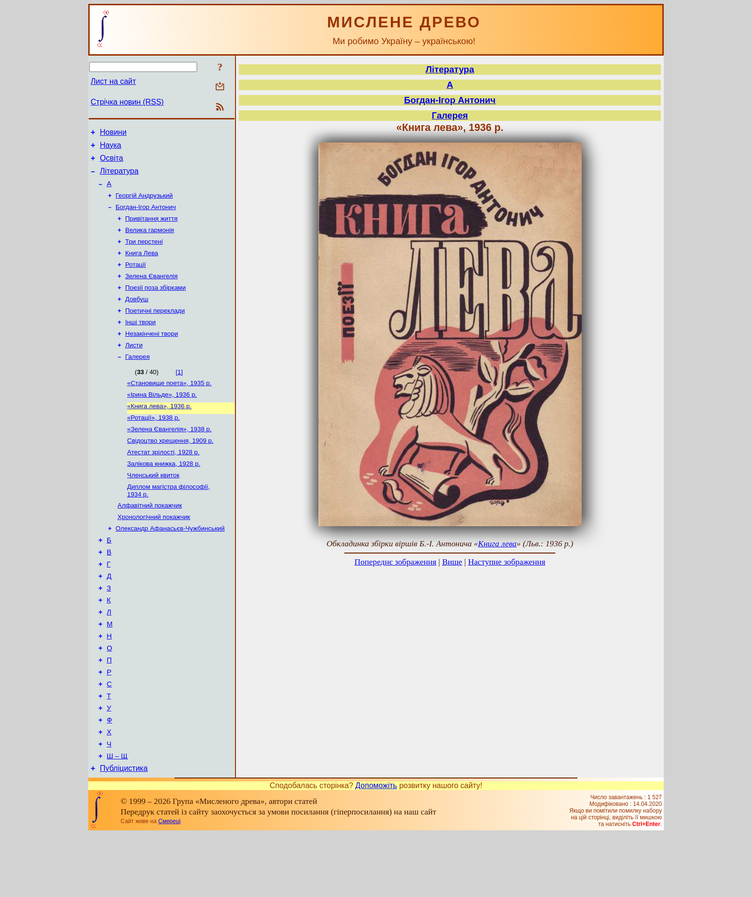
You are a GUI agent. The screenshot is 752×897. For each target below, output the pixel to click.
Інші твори (140, 340)
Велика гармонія (149, 241)
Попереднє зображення (395, 562)
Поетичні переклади (155, 328)
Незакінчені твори (151, 353)
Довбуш (136, 315)
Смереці (169, 884)
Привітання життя (151, 228)
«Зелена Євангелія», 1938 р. (169, 455)
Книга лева (497, 543)
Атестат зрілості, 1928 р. (163, 480)
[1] (179, 393)
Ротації (135, 278)
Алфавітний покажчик (150, 537)
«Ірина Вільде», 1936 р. (162, 418)
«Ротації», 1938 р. (153, 443)
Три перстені (144, 253)
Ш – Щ (117, 817)
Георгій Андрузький (144, 203)
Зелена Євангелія (151, 291)
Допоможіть (376, 848)
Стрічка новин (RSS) (127, 102)
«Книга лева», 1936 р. (159, 430)
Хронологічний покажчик (154, 550)
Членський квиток (153, 505)
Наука (110, 148)
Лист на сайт (113, 81)
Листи (133, 365)
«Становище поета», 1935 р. (169, 405)
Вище (452, 562)
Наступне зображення (506, 562)
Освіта (111, 162)
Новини (113, 134)
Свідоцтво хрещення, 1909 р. (170, 468)
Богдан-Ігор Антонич (146, 216)
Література (119, 177)
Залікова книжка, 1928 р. (163, 492)
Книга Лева (141, 266)
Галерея (137, 378)
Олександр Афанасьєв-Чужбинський (170, 562)
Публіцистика (124, 831)
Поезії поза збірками (155, 303)
